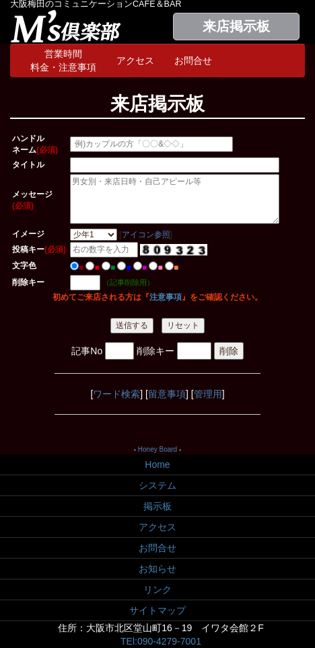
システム (157, 485)
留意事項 (167, 394)
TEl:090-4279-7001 (160, 641)
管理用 (208, 394)
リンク (157, 589)
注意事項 (165, 297)
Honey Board (157, 449)
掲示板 (157, 506)
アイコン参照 (146, 234)
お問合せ (193, 60)
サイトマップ (157, 610)
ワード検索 (116, 394)
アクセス (135, 60)
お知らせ (157, 568)
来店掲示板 (236, 26)
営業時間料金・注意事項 (63, 60)
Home (157, 464)
